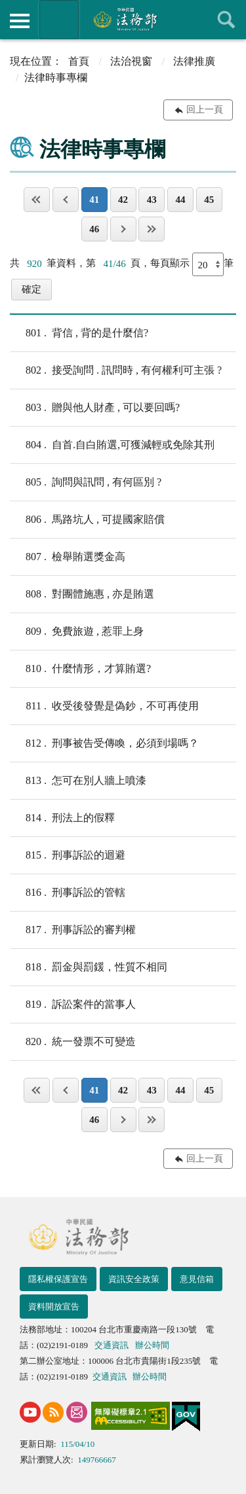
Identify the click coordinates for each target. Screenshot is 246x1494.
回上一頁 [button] (204, 110)
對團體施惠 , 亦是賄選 (82, 594)
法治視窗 (131, 61)
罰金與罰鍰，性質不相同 (88, 967)
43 (152, 199)
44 (181, 199)
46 (94, 229)
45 (209, 199)
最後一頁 (151, 229)
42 (123, 199)
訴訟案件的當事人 (73, 1004)
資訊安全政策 (133, 1279)
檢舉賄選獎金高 (67, 557)
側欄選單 (20, 21)
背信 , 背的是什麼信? (79, 333)
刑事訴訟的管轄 (67, 892)
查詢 (226, 19)
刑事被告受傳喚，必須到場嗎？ (104, 743)
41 (94, 199)
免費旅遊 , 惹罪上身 (77, 631)
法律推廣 (194, 61)
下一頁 (123, 229)
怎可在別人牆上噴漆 (78, 781)
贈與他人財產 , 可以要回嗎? (95, 408)
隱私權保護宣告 (58, 1279)
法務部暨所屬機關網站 (59, 19)
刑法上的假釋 (62, 818)
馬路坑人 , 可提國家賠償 (87, 519)
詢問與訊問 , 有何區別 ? (85, 482)
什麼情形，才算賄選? (80, 669)
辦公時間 (152, 1345)
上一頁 (65, 199)
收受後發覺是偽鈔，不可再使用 (104, 706)
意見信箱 (197, 1279)
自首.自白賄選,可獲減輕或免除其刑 (112, 445)
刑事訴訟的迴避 (67, 855)
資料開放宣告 (53, 1306)
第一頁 (37, 199)
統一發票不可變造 (73, 1042)
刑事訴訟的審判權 (73, 930)
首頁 (78, 61)
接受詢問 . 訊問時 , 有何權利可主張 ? (116, 370)
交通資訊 (111, 1345)
